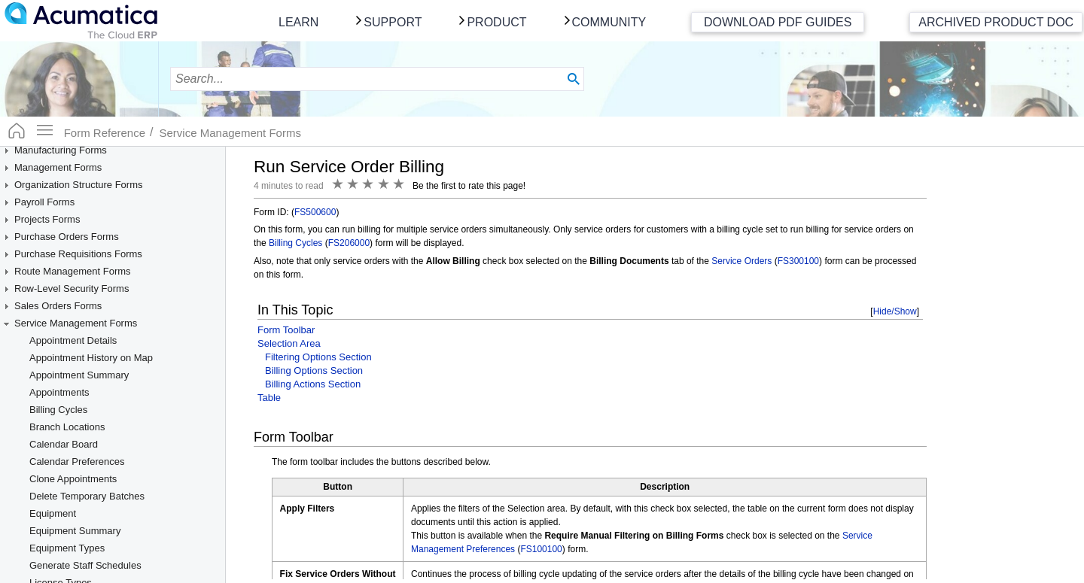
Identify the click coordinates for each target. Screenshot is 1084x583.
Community (609, 22)
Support (393, 22)
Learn (298, 22)
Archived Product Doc (995, 22)
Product (496, 22)
